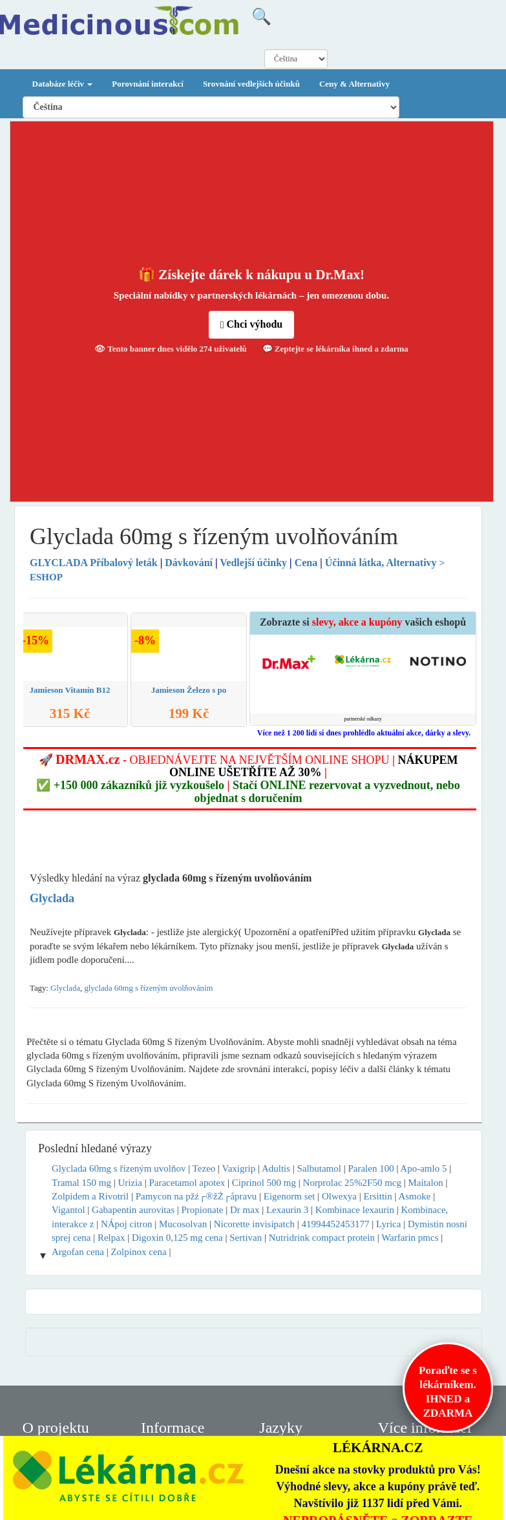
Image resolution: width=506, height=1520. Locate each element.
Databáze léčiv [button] (62, 84)
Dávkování (189, 562)
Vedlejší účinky (253, 562)
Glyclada (65, 988)
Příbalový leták (95, 562)
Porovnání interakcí (148, 84)
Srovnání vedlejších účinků (251, 84)
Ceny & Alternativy (354, 84)
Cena (306, 562)
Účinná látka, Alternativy (381, 562)
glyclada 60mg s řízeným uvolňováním (148, 988)
